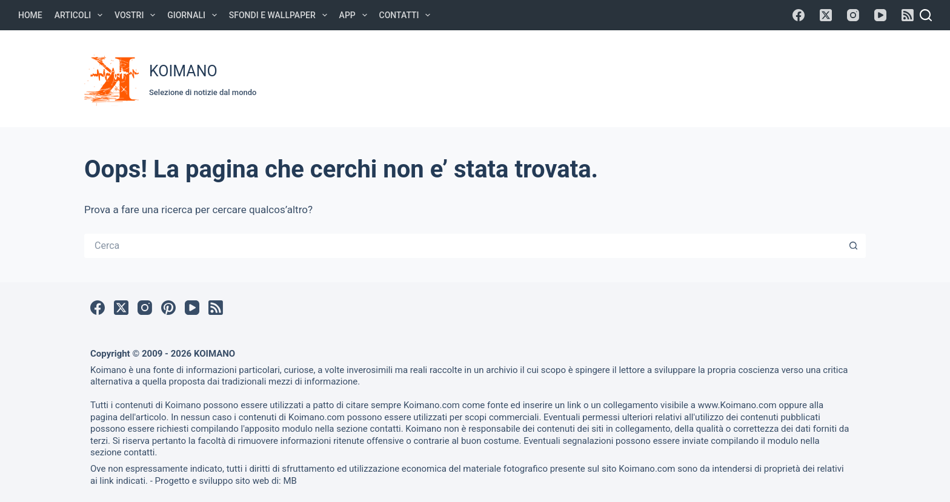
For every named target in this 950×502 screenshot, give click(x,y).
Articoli (81, 15)
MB (289, 480)
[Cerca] (926, 15)
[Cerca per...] (463, 246)
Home (30, 15)
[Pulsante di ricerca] (854, 246)
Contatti (407, 15)
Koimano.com (432, 405)
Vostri (137, 15)
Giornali (194, 15)
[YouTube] (880, 15)
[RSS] (908, 15)
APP (355, 15)
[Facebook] (798, 15)
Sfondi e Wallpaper (280, 15)
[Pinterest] (168, 307)
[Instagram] (853, 15)
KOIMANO (183, 71)
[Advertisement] (639, 77)
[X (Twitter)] (826, 15)
